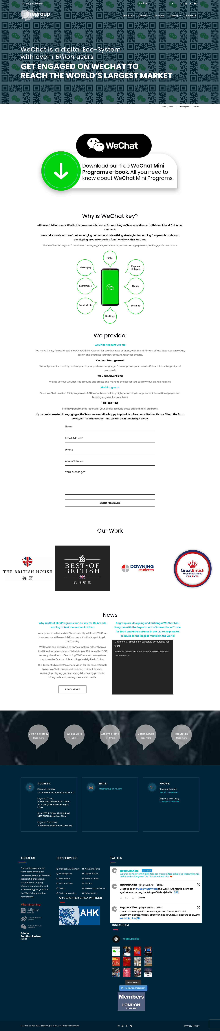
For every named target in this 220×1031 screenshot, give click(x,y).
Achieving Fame (184, 106)
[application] (142, 667)
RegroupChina (128, 884)
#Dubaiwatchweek (147, 888)
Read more (38, 738)
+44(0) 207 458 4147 (34, 4)
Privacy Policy (191, 1025)
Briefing (174, 15)
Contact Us (190, 15)
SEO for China (91, 878)
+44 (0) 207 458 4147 (169, 792)
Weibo (62, 888)
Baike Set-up (91, 893)
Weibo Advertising (67, 893)
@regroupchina (146, 885)
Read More (72, 689)
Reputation (64, 878)
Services (143, 15)
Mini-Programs (110, 387)
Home (164, 106)
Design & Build (91, 874)
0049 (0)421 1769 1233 (169, 801)
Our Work (159, 15)
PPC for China (66, 883)
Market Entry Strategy (69, 869)
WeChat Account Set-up (110, 345)
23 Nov (160, 885)
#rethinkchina (128, 918)
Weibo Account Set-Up (95, 888)
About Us (127, 15)
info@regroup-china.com (110, 789)
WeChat (196, 106)
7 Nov (159, 907)
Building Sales (65, 874)
